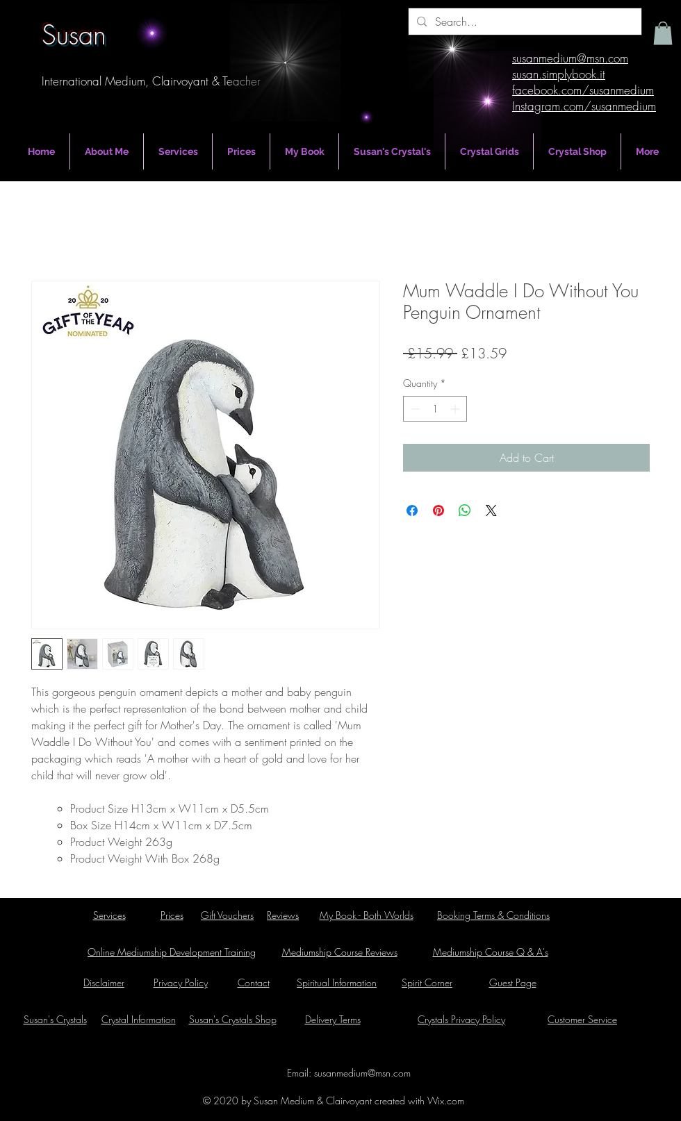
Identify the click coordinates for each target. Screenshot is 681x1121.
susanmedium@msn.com (362, 1072)
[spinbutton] (435, 409)
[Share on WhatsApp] (465, 510)
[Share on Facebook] (412, 510)
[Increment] (456, 409)
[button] (663, 33)
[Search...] (523, 21)
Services (109, 915)
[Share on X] (491, 510)
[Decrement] (413, 409)
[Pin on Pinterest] (438, 510)
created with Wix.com (418, 1100)
